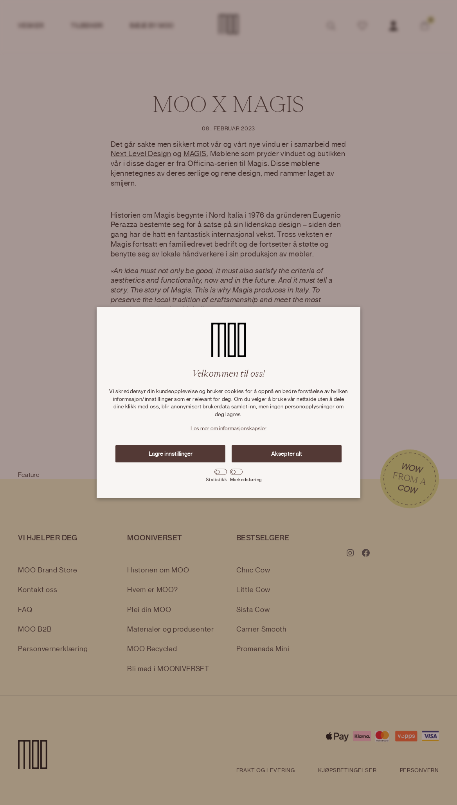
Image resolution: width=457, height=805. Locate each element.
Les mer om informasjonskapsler (228, 428)
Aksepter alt (286, 453)
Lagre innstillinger (171, 453)
